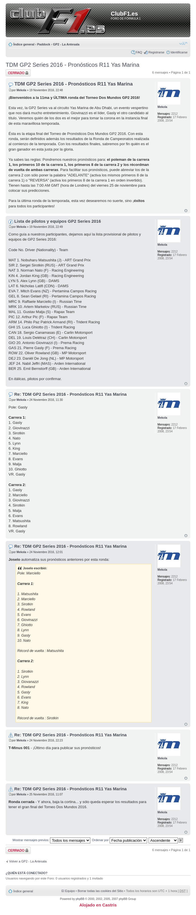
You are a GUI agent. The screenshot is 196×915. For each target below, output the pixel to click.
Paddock (43, 44)
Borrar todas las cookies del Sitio (100, 891)
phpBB (80, 899)
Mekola (21, 90)
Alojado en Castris (98, 905)
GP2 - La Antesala (66, 44)
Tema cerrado (18, 72)
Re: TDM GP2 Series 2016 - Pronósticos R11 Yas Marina (70, 394)
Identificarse (179, 52)
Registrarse (156, 52)
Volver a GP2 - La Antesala (28, 861)
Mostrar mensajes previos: (51, 840)
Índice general (23, 44)
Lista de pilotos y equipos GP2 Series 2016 (57, 221)
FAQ (139, 52)
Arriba (185, 210)
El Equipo (68, 891)
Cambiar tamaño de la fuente (183, 43)
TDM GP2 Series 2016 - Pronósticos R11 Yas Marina (72, 65)
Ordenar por (119, 840)
